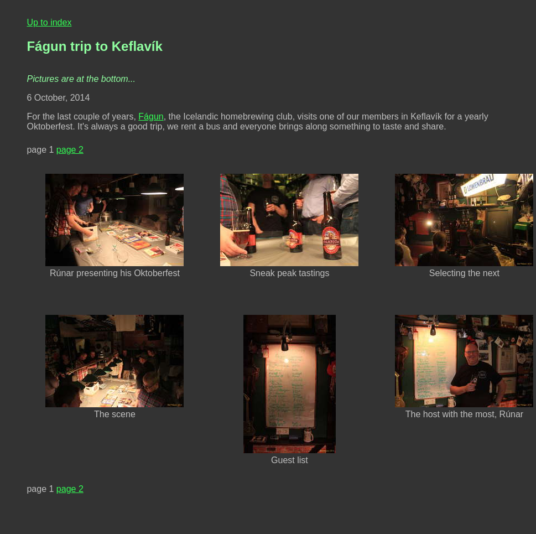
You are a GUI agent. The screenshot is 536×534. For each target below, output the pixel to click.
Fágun (150, 116)
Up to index (49, 22)
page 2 (70, 149)
